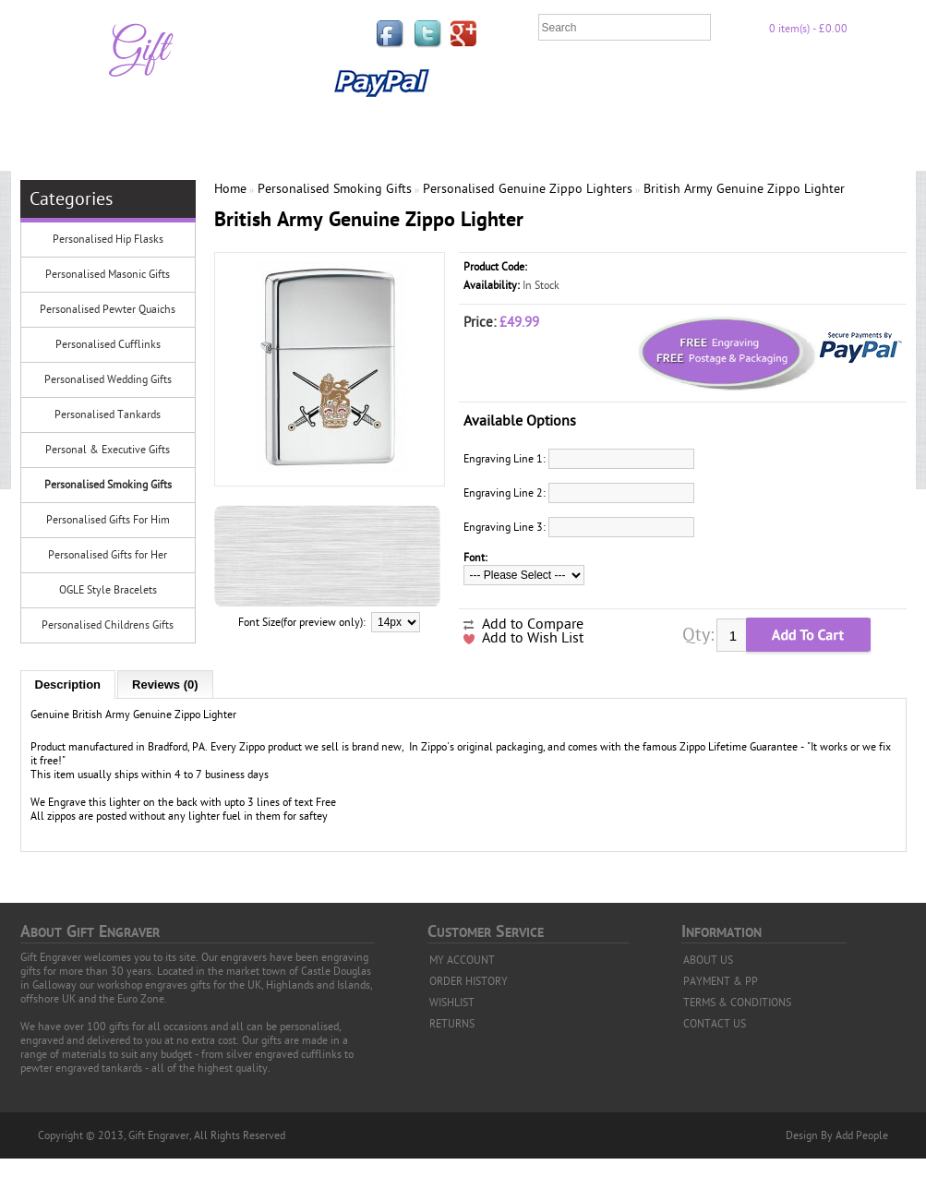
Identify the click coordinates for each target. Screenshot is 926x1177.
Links (534, 82)
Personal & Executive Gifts (107, 449)
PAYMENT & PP (720, 981)
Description (68, 684)
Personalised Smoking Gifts (108, 484)
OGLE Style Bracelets (108, 589)
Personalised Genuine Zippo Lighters (527, 189)
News (566, 121)
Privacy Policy (684, 82)
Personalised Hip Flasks (108, 239)
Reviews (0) (165, 684)
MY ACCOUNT (462, 960)
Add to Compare (532, 624)
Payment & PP (802, 82)
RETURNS (452, 1023)
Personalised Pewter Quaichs (107, 309)
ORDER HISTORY (468, 981)
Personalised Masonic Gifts (107, 274)
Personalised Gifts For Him (108, 519)
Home (474, 82)
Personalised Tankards (107, 414)
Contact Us (489, 121)
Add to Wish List (532, 638)
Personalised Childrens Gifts (108, 625)
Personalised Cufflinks (108, 344)
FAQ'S (595, 82)
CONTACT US (714, 1023)
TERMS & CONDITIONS (737, 1002)
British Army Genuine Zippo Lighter (744, 189)
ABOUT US (708, 960)
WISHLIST (452, 1002)
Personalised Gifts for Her (107, 554)
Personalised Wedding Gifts (108, 379)
